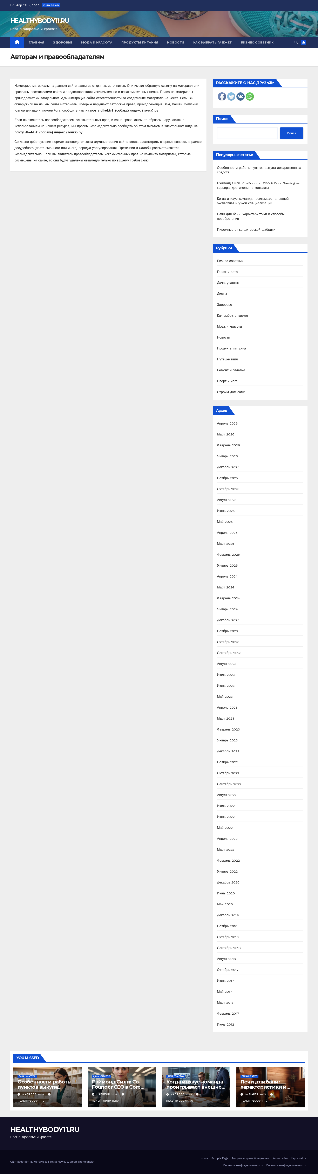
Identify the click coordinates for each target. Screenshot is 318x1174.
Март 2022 (225, 850)
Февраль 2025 (228, 554)
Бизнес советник (257, 42)
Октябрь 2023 (228, 642)
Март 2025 (225, 544)
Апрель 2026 (227, 423)
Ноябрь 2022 (227, 762)
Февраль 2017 (228, 1013)
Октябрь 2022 (228, 773)
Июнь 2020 (226, 893)
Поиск (222, 118)
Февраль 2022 (228, 860)
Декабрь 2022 (228, 751)
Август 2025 (226, 500)
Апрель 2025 (227, 533)
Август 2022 (226, 795)
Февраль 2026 (228, 445)
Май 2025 (225, 522)
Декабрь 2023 (228, 620)
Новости (175, 42)
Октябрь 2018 (228, 937)
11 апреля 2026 (33, 1094)
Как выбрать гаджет (212, 42)
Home (204, 1158)
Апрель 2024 (227, 576)
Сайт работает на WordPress (29, 1161)
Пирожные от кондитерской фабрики (246, 230)
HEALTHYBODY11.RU (39, 21)
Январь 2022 (227, 871)
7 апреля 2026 (107, 1094)
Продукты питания (139, 42)
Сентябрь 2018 (229, 948)
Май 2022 (225, 828)
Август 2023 (226, 664)
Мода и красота (96, 42)
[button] (296, 42)
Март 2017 (225, 1003)
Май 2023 (225, 697)
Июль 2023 (226, 675)
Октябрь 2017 (227, 970)
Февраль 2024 (228, 598)
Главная (36, 42)
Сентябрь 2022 (229, 784)
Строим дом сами (231, 392)
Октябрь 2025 (228, 489)
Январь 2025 (227, 565)
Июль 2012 (225, 1024)
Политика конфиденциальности (243, 1165)
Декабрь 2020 (228, 882)
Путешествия (227, 359)
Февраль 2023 (228, 729)
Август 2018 (226, 959)
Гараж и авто (227, 272)
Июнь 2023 (226, 686)
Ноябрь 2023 (227, 631)
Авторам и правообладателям (250, 1158)
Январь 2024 (227, 609)
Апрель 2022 (227, 839)
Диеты (222, 294)
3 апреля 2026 (181, 1094)
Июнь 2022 (226, 817)
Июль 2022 (226, 806)
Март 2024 (225, 587)
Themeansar (86, 1161)
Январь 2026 (227, 456)
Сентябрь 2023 (229, 653)
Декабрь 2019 (228, 915)
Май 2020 (225, 904)
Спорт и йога (227, 381)
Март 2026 (225, 434)
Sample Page (219, 1158)
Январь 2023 (227, 740)
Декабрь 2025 (228, 467)
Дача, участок (228, 283)
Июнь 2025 (226, 511)
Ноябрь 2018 (227, 926)
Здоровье (62, 42)
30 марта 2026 (256, 1094)
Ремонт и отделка (231, 370)
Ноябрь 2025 (227, 478)
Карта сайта (280, 1158)
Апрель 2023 (227, 707)
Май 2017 (224, 992)
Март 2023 (225, 718)
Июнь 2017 (225, 981)
